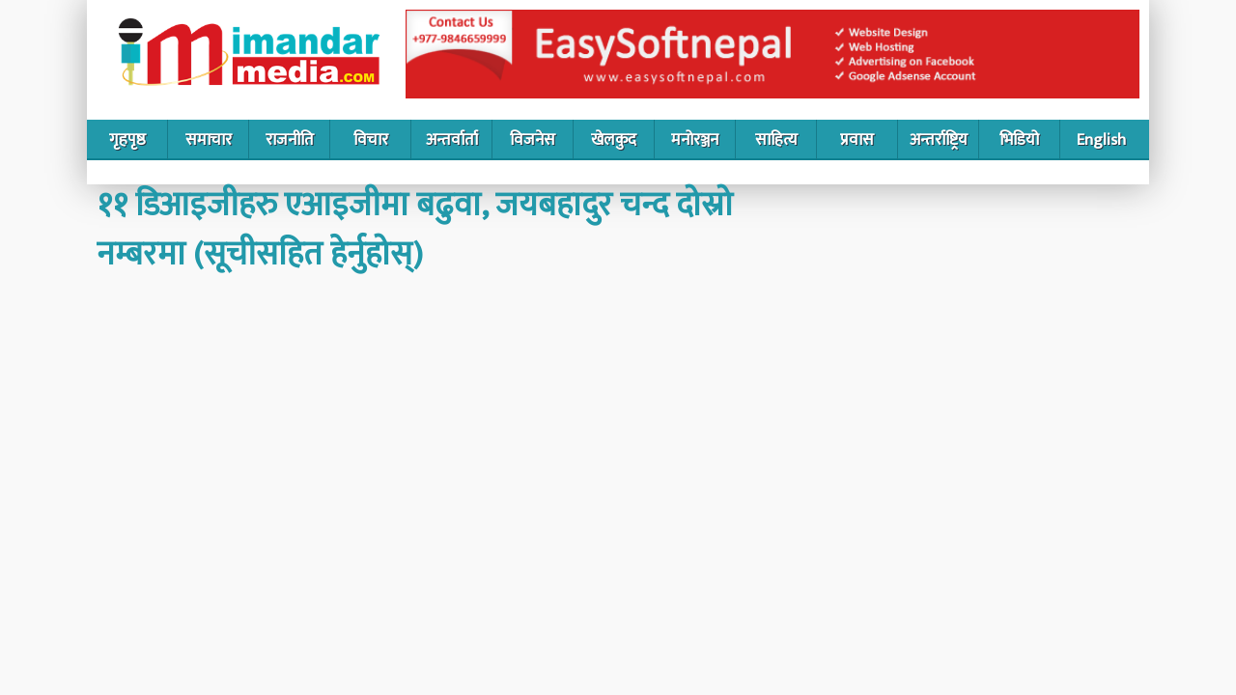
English (1101, 139)
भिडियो (1019, 139)
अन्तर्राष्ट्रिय (939, 139)
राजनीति (290, 139)
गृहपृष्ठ (127, 139)
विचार (370, 139)
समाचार (208, 139)
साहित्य (776, 139)
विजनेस (532, 139)
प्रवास (857, 139)
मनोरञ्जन (694, 139)
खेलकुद (613, 139)
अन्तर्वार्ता (452, 139)
